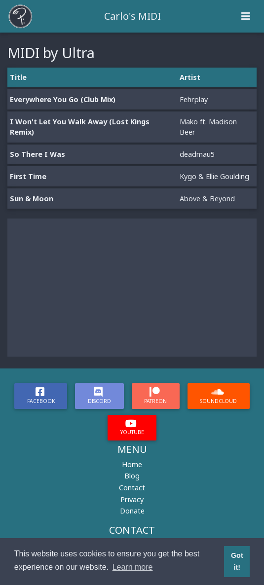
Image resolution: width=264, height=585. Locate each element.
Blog (132, 475)
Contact (132, 487)
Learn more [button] (133, 567)
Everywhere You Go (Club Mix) (62, 99)
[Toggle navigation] (245, 16)
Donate (132, 510)
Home (132, 464)
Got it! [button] (237, 561)
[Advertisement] (132, 288)
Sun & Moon (31, 198)
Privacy (132, 499)
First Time (28, 176)
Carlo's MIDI (132, 16)
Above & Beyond (207, 198)
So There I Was (37, 154)
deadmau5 (197, 154)
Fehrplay (194, 99)
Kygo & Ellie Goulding (214, 176)
